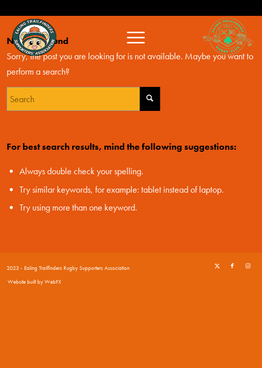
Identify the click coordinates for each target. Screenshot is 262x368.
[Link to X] (217, 265)
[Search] (83, 99)
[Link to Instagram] (247, 265)
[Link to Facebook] (232, 265)
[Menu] (131, 36)
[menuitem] (131, 36)
